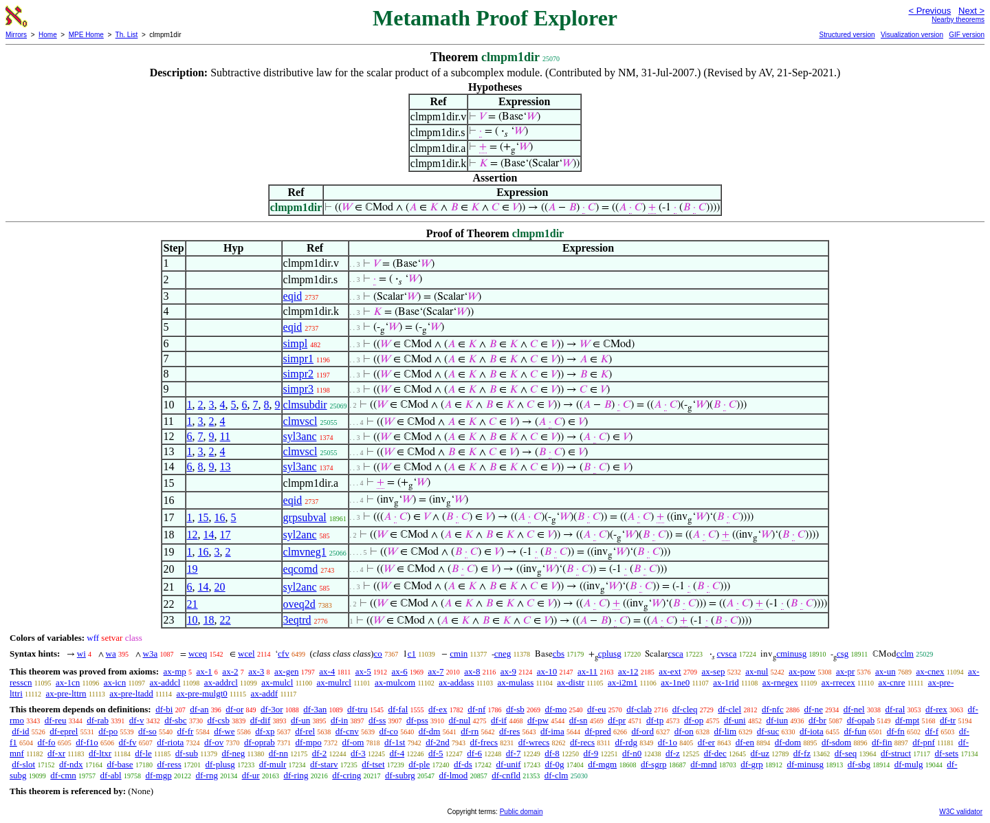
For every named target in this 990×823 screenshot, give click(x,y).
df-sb (515, 709)
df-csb (218, 720)
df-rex (936, 709)
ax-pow (802, 671)
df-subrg (400, 775)
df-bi (164, 709)
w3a (150, 653)
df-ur (251, 775)
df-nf (476, 709)
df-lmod (453, 775)
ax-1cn (68, 682)
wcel (246, 653)
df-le (143, 753)
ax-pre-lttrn (65, 693)
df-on (684, 731)
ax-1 (204, 671)
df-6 (474, 753)
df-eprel (64, 731)
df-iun (777, 720)
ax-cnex (930, 671)
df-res (509, 731)
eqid (292, 296)
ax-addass (456, 682)
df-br (817, 720)
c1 (412, 653)
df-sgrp (654, 764)
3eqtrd (297, 620)
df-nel (854, 709)
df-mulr (273, 764)
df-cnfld (506, 775)
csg (842, 653)
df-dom (788, 742)
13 (225, 466)
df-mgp (158, 775)
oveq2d (299, 604)
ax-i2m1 (622, 682)
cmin (459, 653)
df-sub (186, 753)
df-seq (846, 753)
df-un (300, 720)
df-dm (430, 731)
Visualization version (912, 35)
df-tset (373, 764)
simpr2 (298, 374)
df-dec (715, 753)
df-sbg (859, 764)
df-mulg (908, 764)
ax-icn (115, 682)
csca (675, 653)
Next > (971, 11)
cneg (503, 653)
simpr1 (298, 358)
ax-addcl (165, 682)
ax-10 (547, 671)
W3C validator (960, 811)
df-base (120, 764)
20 (220, 587)
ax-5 (363, 671)
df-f (932, 731)
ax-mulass (515, 682)
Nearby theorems (958, 19)
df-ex (437, 709)
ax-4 (327, 671)
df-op (693, 720)
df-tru (357, 709)
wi (81, 653)
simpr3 (298, 389)
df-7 (513, 753)
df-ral (895, 709)
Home (47, 35)
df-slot (23, 764)
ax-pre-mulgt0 (201, 693)
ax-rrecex (838, 682)
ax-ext (670, 671)
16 (220, 517)
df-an (199, 709)
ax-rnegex (780, 682)
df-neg (233, 753)
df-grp (751, 764)
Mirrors (16, 35)
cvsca (727, 653)
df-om (353, 742)
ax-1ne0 (675, 682)
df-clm (556, 775)
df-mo (555, 709)
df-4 (396, 753)
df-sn (578, 720)
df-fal (398, 709)
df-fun (855, 731)
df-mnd (703, 764)
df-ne (813, 709)
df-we (224, 731)
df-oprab (259, 742)
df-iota (812, 731)
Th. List (127, 35)
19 (192, 569)
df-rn (469, 731)
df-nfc (773, 709)
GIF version (966, 35)
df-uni (735, 720)
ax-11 (587, 671)
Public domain (521, 811)
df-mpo (309, 742)
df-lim (725, 731)
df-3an (315, 709)
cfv (283, 653)
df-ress (169, 764)
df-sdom (836, 742)
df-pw (538, 720)
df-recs (582, 742)
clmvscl (300, 421)
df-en (745, 742)
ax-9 (508, 671)
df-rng (206, 775)
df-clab (639, 709)
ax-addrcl (221, 682)
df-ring (295, 775)
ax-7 (435, 671)
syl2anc (300, 534)
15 (203, 517)
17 (225, 534)
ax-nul (756, 671)
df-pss (417, 720)
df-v (136, 720)
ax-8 (472, 671)
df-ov (213, 742)
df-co (388, 731)
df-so (147, 731)
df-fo (47, 742)
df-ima (552, 731)
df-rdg (626, 742)
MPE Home (86, 35)
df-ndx (71, 764)
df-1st (394, 742)
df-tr (948, 720)
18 (209, 620)
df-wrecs (533, 742)
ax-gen (286, 671)
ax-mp (175, 671)
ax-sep (713, 671)
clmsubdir (305, 404)
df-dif (260, 720)
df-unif (508, 764)
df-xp (264, 731)
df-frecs (484, 742)
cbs (558, 653)
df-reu (56, 720)
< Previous (929, 11)
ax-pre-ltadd (131, 693)
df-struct (896, 753)
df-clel (729, 709)
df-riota (170, 742)
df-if (499, 720)
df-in (339, 720)
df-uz (760, 753)
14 (209, 534)
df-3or (272, 709)
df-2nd (438, 742)
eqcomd (300, 569)
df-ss (377, 720)
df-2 (319, 753)
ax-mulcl (277, 682)
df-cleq (685, 709)
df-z (673, 753)
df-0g (554, 764)
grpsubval (305, 517)
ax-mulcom (395, 682)
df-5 (435, 753)
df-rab (98, 720)
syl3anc (300, 436)
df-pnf (923, 742)
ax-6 (400, 671)
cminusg (791, 653)
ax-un (885, 671)
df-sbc (175, 720)
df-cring (346, 775)
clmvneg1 (305, 552)
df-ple (419, 764)
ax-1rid (726, 682)
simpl (295, 343)
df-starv (324, 764)
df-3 (358, 753)
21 (192, 604)
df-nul (460, 720)
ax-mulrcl (333, 682)
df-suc (768, 731)
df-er (706, 742)
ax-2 (230, 671)
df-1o (667, 742)
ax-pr (845, 671)
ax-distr (570, 682)
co (378, 653)
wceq (197, 653)
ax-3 (256, 671)
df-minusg (805, 764)
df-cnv (347, 731)
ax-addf (264, 693)
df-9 (591, 753)
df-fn (896, 731)
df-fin (882, 742)
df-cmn (63, 775)
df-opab (860, 720)
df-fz (802, 753)
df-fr (185, 731)
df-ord (642, 731)
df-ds (463, 764)
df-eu (596, 709)
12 (192, 534)
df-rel (305, 731)
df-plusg (220, 764)
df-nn (278, 753)
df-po (108, 731)
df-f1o (87, 742)
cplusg (610, 653)
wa (111, 653)
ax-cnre (891, 682)
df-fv (128, 742)
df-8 (552, 753)
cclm (905, 653)
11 (225, 436)
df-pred (597, 731)
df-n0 (631, 753)
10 (192, 620)
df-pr (617, 720)
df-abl (111, 775)
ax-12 (628, 671)
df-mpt (907, 720)
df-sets (946, 753)
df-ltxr (100, 753)
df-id (20, 731)
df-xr (56, 753)
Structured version (846, 35)
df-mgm (602, 764)
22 (225, 620)
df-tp (654, 720)
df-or (234, 709)
